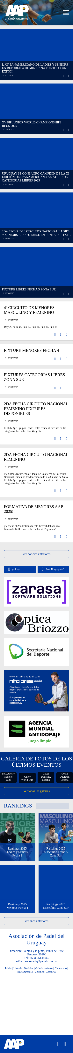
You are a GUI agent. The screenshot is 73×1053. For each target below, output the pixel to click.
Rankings (38, 971)
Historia (17, 968)
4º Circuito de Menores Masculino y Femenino (29, 310)
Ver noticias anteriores (36, 554)
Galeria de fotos (44, 968)
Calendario (61, 968)
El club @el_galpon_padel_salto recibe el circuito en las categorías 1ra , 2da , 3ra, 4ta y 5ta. (35, 430)
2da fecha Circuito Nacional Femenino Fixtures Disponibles (36, 409)
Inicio (8, 968)
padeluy (13, 569)
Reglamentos (24, 971)
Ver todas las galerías (36, 791)
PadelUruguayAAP (52, 569)
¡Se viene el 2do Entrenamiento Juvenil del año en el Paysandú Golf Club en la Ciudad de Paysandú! (32, 528)
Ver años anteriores (36, 921)
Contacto (51, 971)
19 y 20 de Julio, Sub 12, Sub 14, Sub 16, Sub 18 (30, 327)
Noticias (28, 968)
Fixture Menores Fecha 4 (31, 350)
